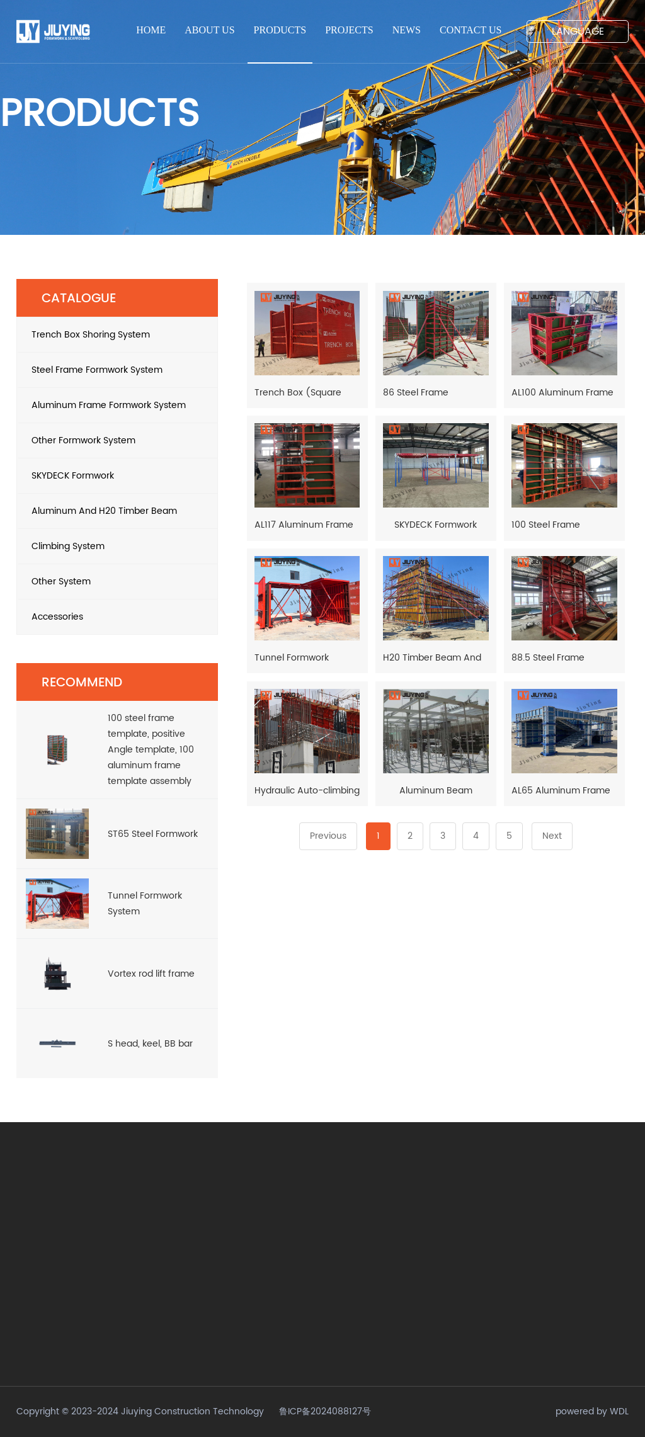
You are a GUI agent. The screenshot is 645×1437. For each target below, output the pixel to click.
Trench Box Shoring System (118, 334)
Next (552, 836)
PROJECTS (349, 30)
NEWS (406, 30)
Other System (118, 581)
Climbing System (118, 546)
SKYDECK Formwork (118, 476)
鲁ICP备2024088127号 (325, 1411)
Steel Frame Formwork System (118, 370)
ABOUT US (209, 30)
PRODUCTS (280, 30)
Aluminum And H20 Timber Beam (118, 511)
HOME (151, 30)
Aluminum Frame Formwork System (118, 405)
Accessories (118, 617)
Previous (328, 836)
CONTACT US (470, 30)
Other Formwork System (118, 440)
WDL (619, 1411)
